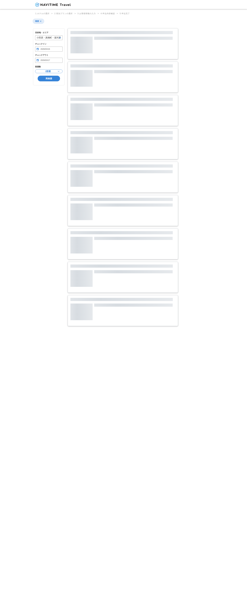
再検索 (49, 78)
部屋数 (38, 67)
